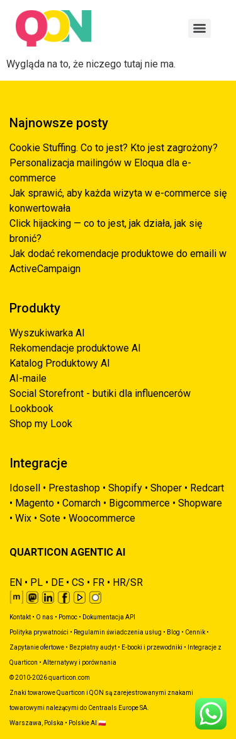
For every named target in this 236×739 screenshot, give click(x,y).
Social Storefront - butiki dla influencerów (100, 393)
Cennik (195, 632)
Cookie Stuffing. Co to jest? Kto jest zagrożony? (113, 148)
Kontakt (20, 617)
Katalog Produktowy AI (59, 363)
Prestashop (74, 488)
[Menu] (199, 28)
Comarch (81, 503)
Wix (23, 518)
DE (57, 582)
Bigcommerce (139, 503)
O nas (44, 617)
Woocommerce (102, 518)
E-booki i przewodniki (152, 647)
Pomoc (68, 617)
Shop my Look (40, 424)
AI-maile (28, 378)
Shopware (200, 503)
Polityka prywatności (39, 632)
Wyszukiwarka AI (47, 333)
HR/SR (128, 582)
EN (15, 582)
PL (36, 582)
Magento (34, 503)
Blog (173, 632)
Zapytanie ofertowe (36, 647)
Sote (50, 518)
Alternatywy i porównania (79, 662)
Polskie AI (83, 722)
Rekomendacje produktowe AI (75, 348)
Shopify (125, 488)
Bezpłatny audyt (92, 647)
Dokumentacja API (108, 617)
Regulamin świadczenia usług (118, 632)
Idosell (24, 488)
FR (98, 582)
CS (78, 582)
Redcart (207, 488)
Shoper (166, 488)
